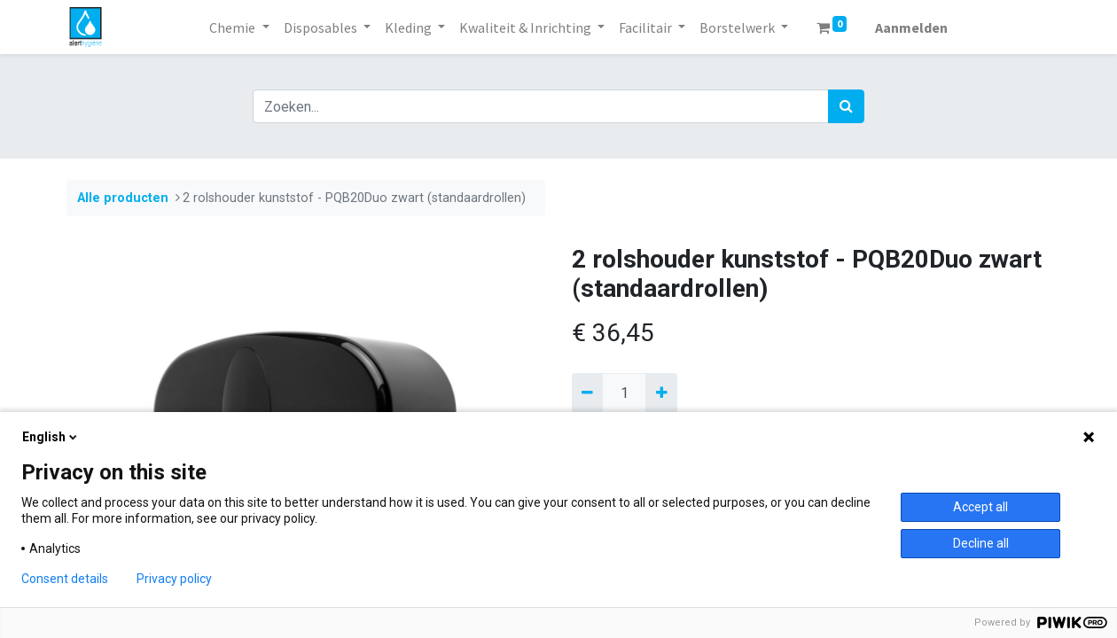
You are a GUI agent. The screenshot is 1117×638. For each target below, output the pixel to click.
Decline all (981, 543)
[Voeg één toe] (660, 393)
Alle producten (122, 198)
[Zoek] (846, 106)
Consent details (64, 579)
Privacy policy (174, 579)
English (51, 437)
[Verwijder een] (587, 393)
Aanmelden (911, 27)
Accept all (980, 507)
